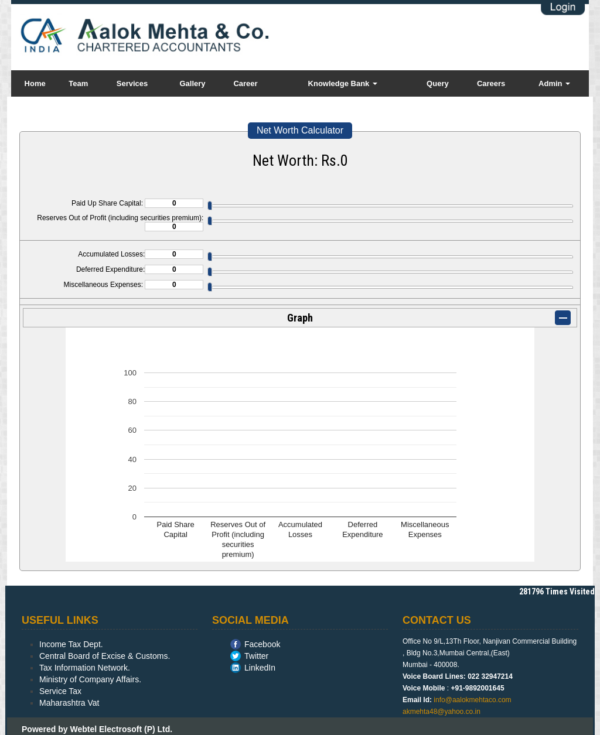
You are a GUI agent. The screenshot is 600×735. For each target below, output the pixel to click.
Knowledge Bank (342, 83)
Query (438, 83)
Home (35, 83)
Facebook (262, 644)
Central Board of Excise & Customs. (104, 656)
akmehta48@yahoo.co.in (441, 711)
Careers (491, 83)
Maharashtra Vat (69, 702)
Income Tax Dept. (71, 644)
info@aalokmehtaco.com (472, 700)
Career (245, 83)
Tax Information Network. (84, 667)
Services (132, 83)
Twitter (256, 656)
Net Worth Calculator (300, 130)
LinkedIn (259, 667)
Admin (554, 83)
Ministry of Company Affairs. (90, 679)
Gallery (192, 83)
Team (78, 83)
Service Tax (60, 691)
